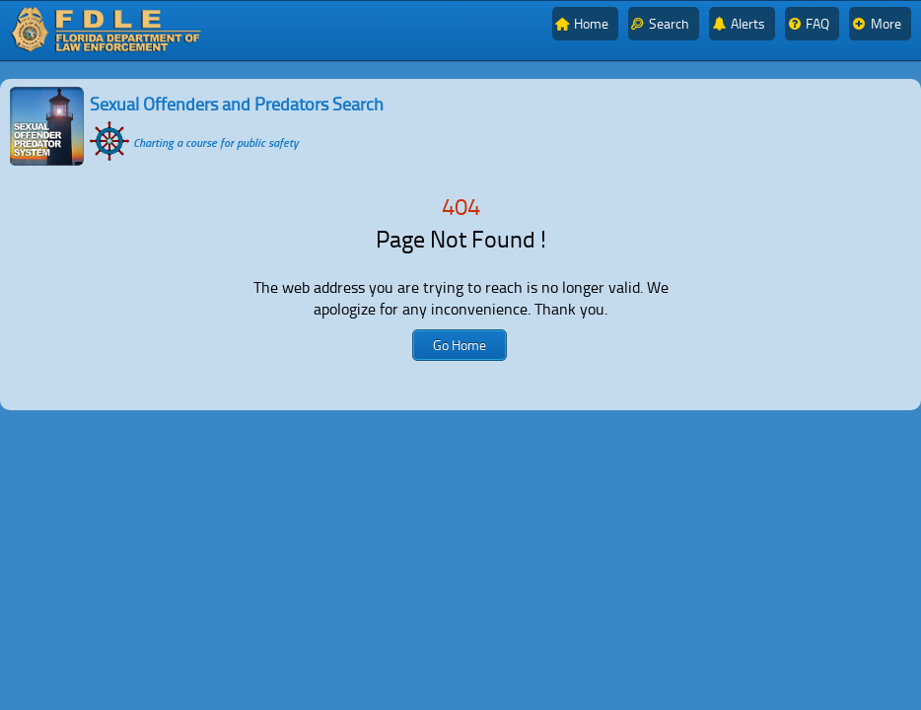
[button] (459, 345)
